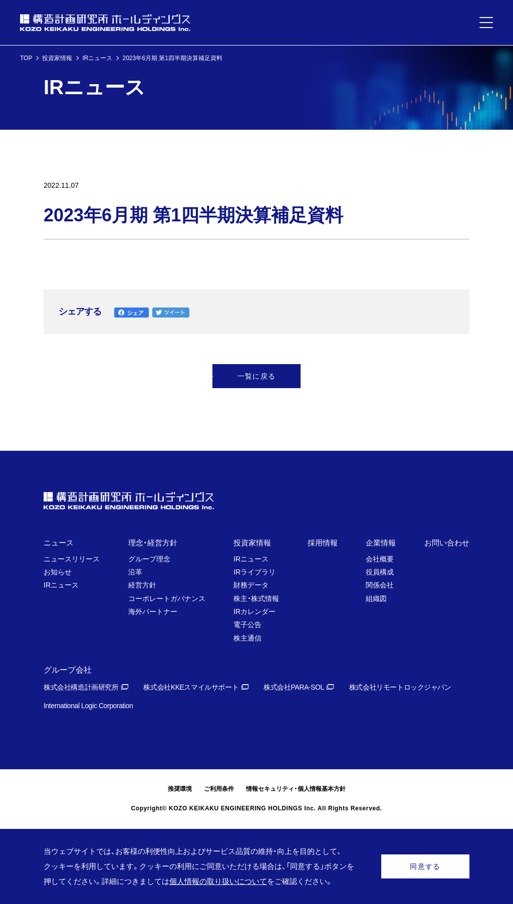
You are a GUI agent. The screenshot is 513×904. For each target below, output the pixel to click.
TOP (26, 58)
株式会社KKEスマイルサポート (190, 687)
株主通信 (247, 638)
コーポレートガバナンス (166, 598)
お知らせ (58, 572)
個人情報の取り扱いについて (218, 881)
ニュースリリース (72, 559)
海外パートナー (152, 612)
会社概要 (380, 559)
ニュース (59, 542)
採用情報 (323, 542)
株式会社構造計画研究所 (81, 687)
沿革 (135, 572)
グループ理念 (149, 559)
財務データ (251, 585)
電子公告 (247, 625)
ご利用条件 (219, 788)
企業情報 (381, 542)
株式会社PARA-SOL (294, 687)
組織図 (376, 598)
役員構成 (380, 572)
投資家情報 (57, 58)
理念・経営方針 (152, 542)
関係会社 (380, 585)
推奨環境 (180, 788)
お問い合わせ (446, 542)
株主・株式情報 (256, 598)
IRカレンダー (254, 612)
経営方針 (142, 585)
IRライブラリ (254, 572)
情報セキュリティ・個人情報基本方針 (296, 788)
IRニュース (97, 58)
